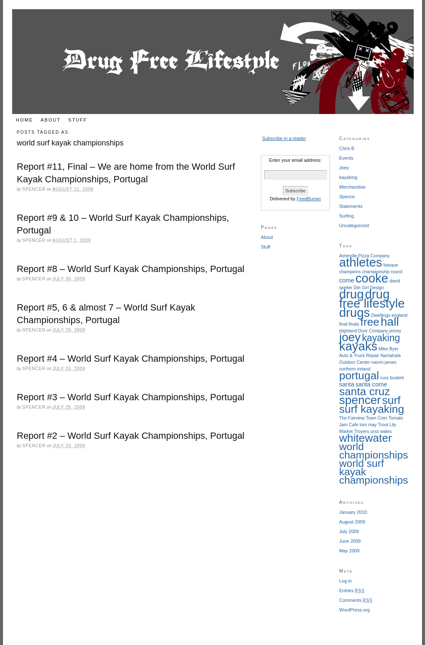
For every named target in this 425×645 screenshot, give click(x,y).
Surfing (346, 215)
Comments (356, 600)
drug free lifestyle (371, 298)
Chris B (346, 148)
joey (350, 337)
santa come (371, 384)
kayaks (358, 346)
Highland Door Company (363, 330)
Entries (352, 590)
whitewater (365, 438)
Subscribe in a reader (284, 138)
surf (391, 400)
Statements (351, 206)
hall (390, 321)
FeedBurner (309, 198)
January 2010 (353, 512)
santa (346, 384)
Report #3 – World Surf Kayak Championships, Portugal (131, 397)
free (370, 322)
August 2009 (352, 521)
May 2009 (349, 550)
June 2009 (350, 541)
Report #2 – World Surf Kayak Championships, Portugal (131, 435)
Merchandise (352, 186)
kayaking (348, 177)
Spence (347, 196)
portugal (359, 375)
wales (386, 431)
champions (350, 271)
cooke (371, 278)
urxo (374, 431)
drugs (354, 312)
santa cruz (364, 391)
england (399, 315)
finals (354, 323)
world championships (373, 451)
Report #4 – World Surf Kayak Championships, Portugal (131, 358)
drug (351, 294)
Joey (344, 167)
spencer (360, 400)
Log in (345, 580)
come (346, 280)
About (51, 119)
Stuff (77, 119)
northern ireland (355, 368)
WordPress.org (354, 609)
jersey (395, 330)
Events (346, 158)
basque (391, 264)
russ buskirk (392, 377)
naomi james (384, 362)
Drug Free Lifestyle (213, 61)
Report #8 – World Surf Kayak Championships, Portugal (131, 269)
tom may (368, 424)
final (343, 323)
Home (24, 119)
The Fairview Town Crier (363, 417)
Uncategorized (354, 225)
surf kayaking (371, 409)
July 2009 (349, 531)
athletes (360, 262)
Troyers (361, 431)
